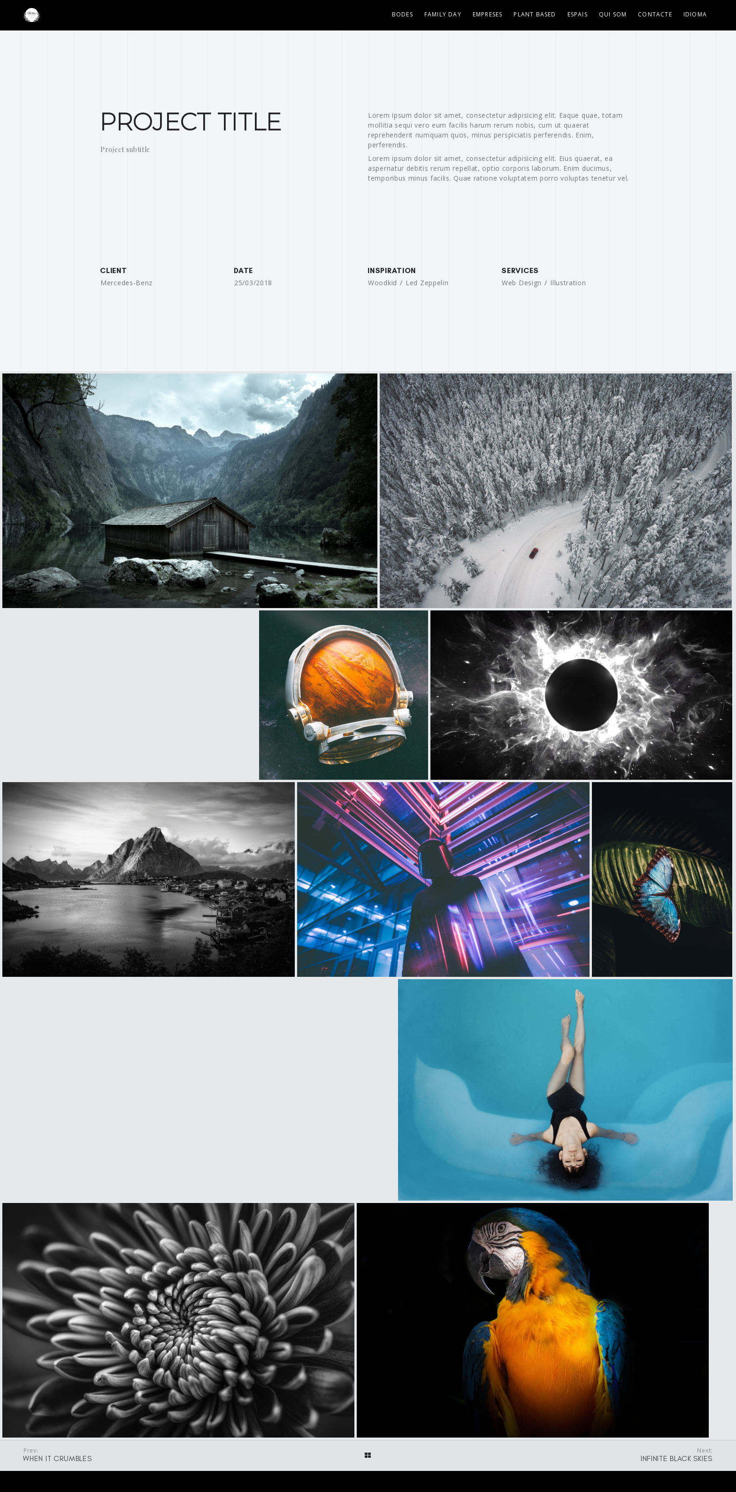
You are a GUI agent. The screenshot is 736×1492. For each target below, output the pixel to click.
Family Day (442, 14)
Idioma (695, 14)
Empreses (488, 14)
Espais (577, 14)
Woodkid (382, 282)
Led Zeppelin (427, 282)
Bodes (402, 14)
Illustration (568, 282)
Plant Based (535, 14)
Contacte (655, 14)
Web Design (522, 282)
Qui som (613, 14)
